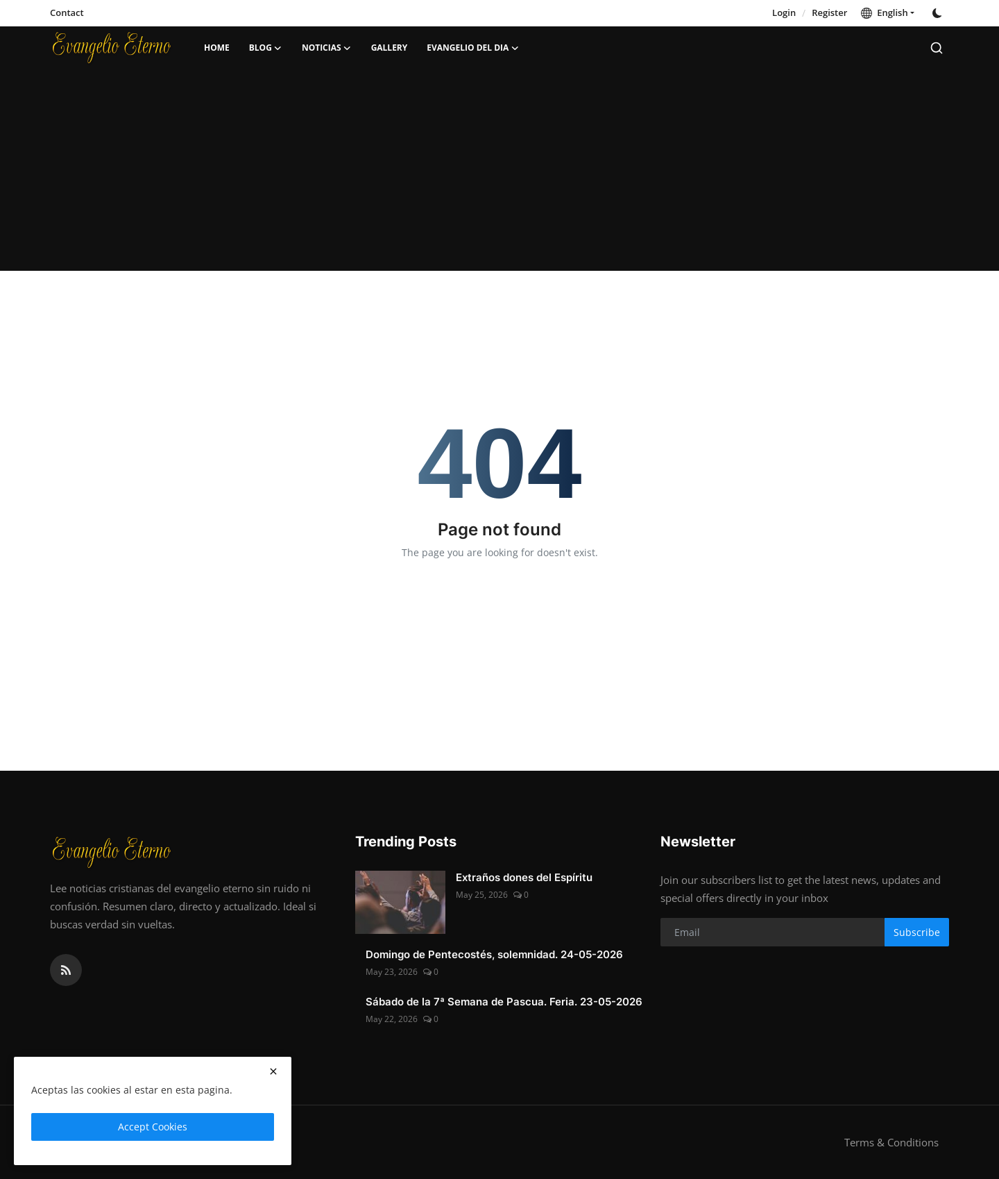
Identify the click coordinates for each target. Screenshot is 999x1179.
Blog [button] (265, 47)
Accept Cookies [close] (152, 1126)
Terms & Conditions (891, 1142)
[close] (273, 1071)
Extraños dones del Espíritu (524, 877)
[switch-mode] (938, 13)
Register (829, 12)
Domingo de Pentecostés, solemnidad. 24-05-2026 (494, 954)
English (884, 12)
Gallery (389, 47)
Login (784, 12)
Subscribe (917, 932)
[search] (936, 47)
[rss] (66, 970)
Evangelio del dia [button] (473, 47)
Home (217, 47)
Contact (67, 12)
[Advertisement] (499, 173)
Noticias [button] (327, 47)
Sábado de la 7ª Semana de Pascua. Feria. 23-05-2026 (504, 1001)
